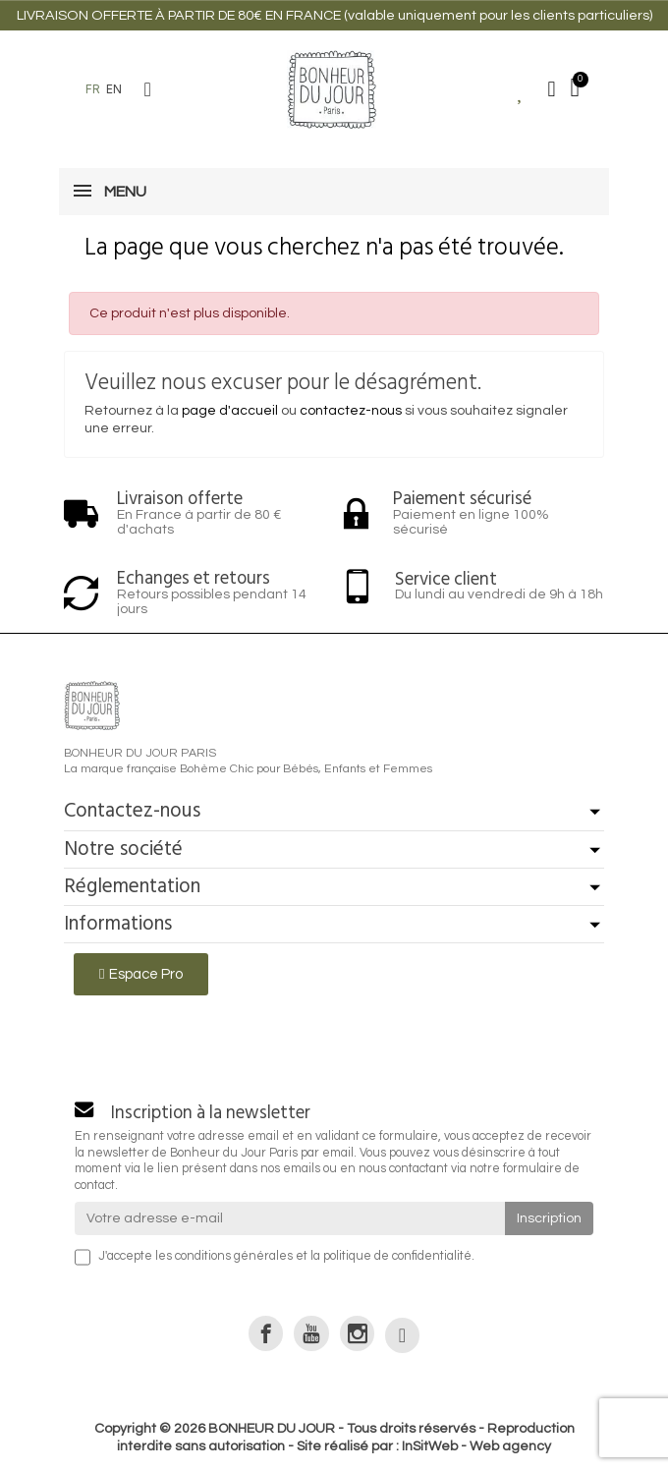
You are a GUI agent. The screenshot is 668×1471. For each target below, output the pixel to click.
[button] (147, 89)
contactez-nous (351, 411)
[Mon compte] (552, 89)
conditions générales (234, 1256)
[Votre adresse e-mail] (290, 1218)
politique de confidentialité (397, 1256)
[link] (266, 1333)
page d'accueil (230, 411)
